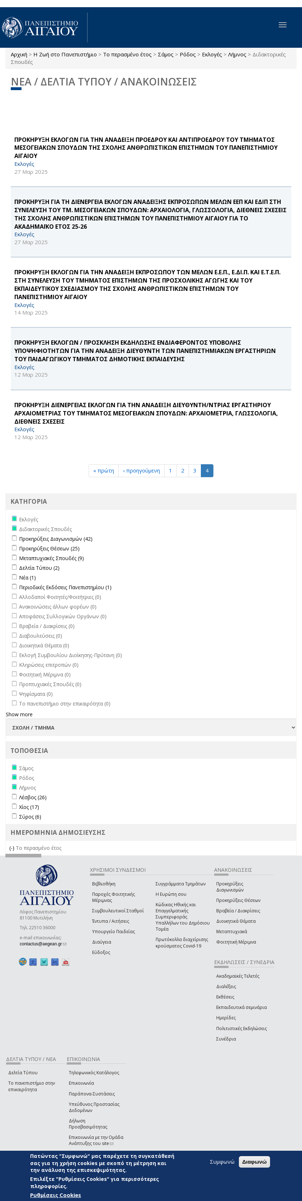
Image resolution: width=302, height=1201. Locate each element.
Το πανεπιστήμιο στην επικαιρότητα (31, 1086)
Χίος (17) (29, 807)
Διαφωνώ (254, 1162)
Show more (19, 714)
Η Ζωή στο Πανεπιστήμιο (65, 54)
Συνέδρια (226, 1039)
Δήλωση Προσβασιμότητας (88, 1124)
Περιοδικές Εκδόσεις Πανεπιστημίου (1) (65, 587)
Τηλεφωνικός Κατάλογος (94, 1073)
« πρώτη (103, 470)
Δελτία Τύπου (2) (39, 567)
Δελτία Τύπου (23, 1073)
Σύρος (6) (30, 816)
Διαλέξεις (226, 986)
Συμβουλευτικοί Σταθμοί (118, 911)
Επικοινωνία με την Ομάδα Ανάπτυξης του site (96, 1140)
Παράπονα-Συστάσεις (92, 1094)
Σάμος (166, 54)
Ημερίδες (226, 1018)
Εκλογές (212, 54)
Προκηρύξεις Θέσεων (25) (49, 548)
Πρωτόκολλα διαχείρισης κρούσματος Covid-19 (182, 942)
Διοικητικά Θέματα (236, 921)
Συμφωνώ (222, 1161)
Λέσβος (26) (33, 797)
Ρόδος (188, 54)
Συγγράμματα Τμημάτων (181, 884)
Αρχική (19, 54)
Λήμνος (237, 54)
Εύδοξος (101, 952)
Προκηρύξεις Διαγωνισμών (230, 887)
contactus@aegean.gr (43, 943)
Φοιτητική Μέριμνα (236, 942)
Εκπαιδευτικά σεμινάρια (241, 1007)
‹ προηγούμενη (141, 470)
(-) (12, 847)
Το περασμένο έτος (127, 54)
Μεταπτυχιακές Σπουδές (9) (51, 558)
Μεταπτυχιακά (231, 931)
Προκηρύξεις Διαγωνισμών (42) (56, 538)
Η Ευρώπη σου (171, 894)
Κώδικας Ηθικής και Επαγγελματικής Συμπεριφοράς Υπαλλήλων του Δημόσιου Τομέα (183, 917)
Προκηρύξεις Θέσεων (238, 900)
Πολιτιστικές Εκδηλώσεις (241, 1028)
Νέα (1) (27, 577)
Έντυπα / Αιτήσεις (110, 921)
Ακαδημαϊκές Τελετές (237, 976)
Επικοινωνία (81, 1083)
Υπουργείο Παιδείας (113, 931)
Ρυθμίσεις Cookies (55, 1194)
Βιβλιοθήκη (103, 884)
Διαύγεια (101, 942)
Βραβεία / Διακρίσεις (238, 911)
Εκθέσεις (225, 997)
